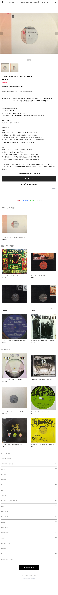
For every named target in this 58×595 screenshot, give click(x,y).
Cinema (3, 479)
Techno (3, 495)
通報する (54, 188)
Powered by (29, 578)
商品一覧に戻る (29, 567)
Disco (3, 522)
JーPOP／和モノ (6, 458)
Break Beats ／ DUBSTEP (9, 501)
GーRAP (3, 474)
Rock (3, 506)
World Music (5, 532)
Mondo (3, 554)
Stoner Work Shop (7, 559)
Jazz (2, 538)
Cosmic (3, 548)
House (3, 490)
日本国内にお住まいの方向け (29, 184)
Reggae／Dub (5, 543)
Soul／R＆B (4, 517)
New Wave (4, 511)
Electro (3, 485)
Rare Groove (5, 527)
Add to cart (29, 179)
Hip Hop (4, 469)
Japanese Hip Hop (7, 463)
